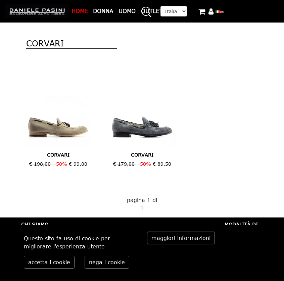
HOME (80, 11)
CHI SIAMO (34, 224)
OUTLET (151, 11)
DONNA (103, 11)
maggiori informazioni (180, 238)
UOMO (127, 11)
